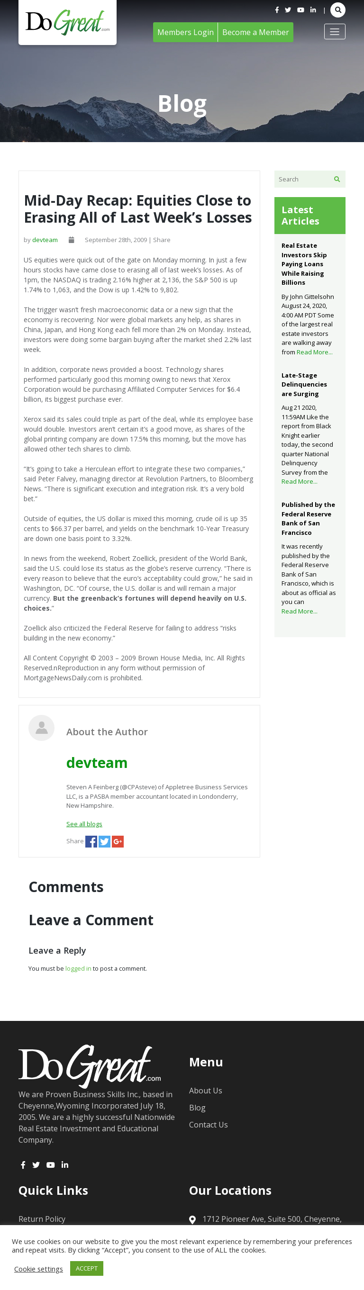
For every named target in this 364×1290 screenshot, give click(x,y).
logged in (78, 968)
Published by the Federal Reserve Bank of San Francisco (308, 518)
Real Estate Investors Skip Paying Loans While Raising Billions (304, 264)
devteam (45, 239)
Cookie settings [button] (38, 1268)
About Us (205, 1090)
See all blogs (84, 824)
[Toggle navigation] (335, 31)
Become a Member (255, 32)
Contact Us (208, 1124)
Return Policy (41, 1219)
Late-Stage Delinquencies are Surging (304, 384)
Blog (197, 1107)
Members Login (185, 32)
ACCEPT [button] (87, 1268)
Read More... (315, 352)
